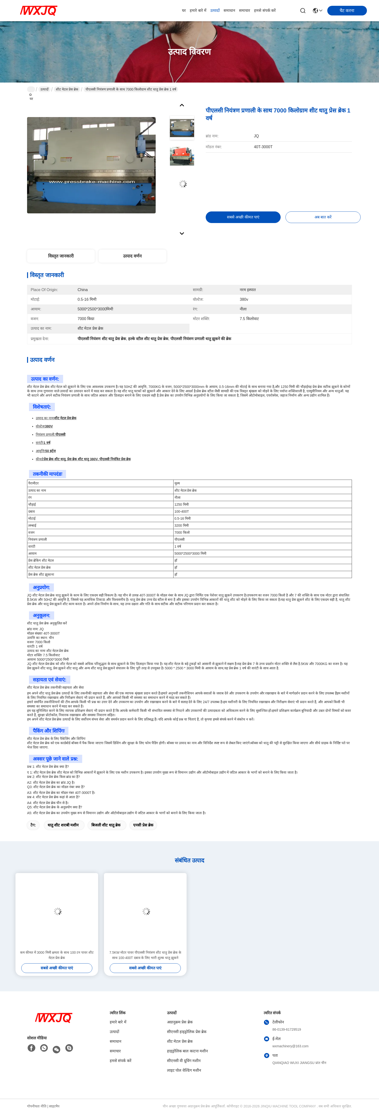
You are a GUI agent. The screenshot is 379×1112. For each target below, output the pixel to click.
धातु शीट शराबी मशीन (63, 825)
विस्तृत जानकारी (61, 256)
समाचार (244, 10)
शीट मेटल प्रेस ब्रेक (67, 89)
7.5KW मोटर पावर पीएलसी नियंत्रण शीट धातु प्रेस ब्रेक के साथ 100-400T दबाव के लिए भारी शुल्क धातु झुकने (145, 955)
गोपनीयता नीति (36, 1106)
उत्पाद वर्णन (132, 256)
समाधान (229, 10)
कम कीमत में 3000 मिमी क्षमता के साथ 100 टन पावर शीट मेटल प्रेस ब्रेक (57, 955)
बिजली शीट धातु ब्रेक (105, 825)
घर (184, 10)
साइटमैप (54, 1106)
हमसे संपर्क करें (265, 10)
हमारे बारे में (198, 10)
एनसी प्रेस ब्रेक (143, 825)
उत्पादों (215, 10)
